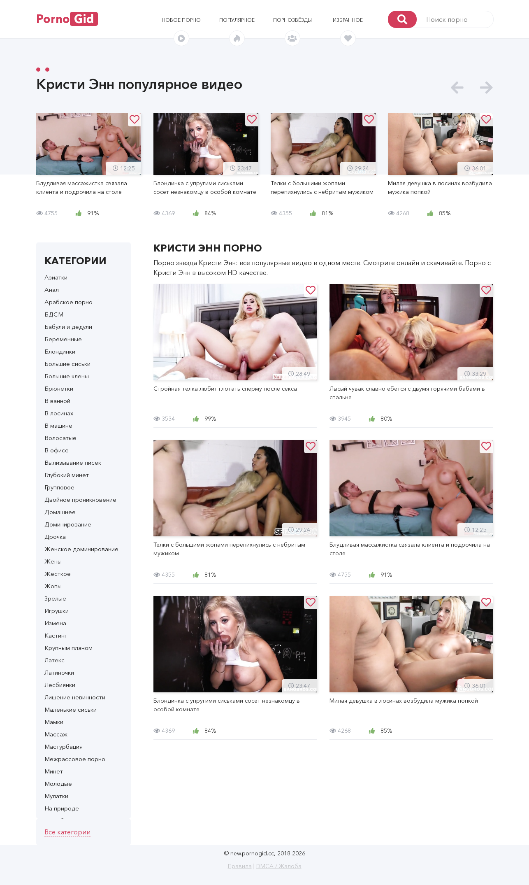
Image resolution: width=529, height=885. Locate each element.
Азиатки (55, 277)
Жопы (53, 586)
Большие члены (66, 376)
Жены (53, 561)
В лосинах (58, 413)
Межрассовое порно (74, 759)
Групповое (59, 487)
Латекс (54, 660)
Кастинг (55, 635)
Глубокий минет (66, 475)
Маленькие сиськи (70, 709)
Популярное (237, 20)
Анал (51, 289)
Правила (240, 866)
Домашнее (60, 512)
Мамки (53, 722)
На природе (61, 808)
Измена (55, 623)
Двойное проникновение (80, 499)
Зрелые (55, 598)
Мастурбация (63, 746)
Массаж (55, 734)
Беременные (63, 339)
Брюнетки (58, 388)
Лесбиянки (59, 685)
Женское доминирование (81, 549)
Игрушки (56, 611)
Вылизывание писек (72, 462)
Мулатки (56, 796)
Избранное (348, 20)
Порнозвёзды (292, 20)
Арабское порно (68, 302)
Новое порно (181, 20)
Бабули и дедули (68, 327)
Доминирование (67, 524)
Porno (67, 19)
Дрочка (55, 536)
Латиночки (59, 672)
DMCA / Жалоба (279, 866)
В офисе (56, 450)
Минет (53, 771)
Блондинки (59, 351)
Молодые (58, 783)
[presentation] (457, 87)
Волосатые (60, 438)
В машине (58, 425)
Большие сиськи (67, 364)
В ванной (57, 401)
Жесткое (57, 574)
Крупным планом (68, 648)
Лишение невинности (74, 697)
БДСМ (53, 314)
